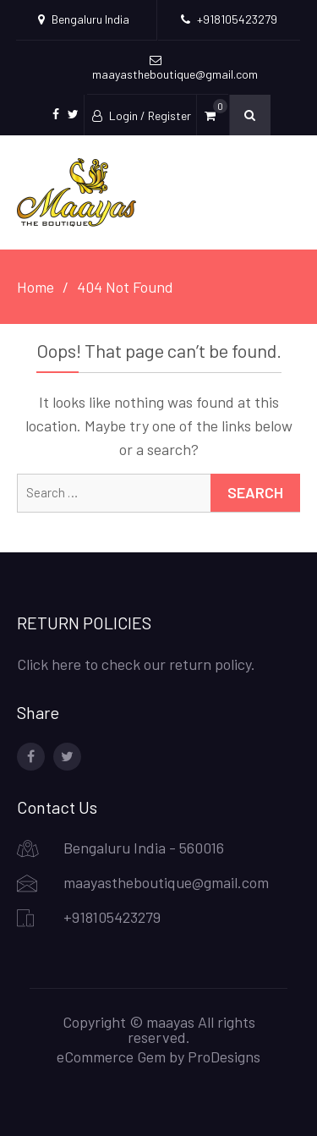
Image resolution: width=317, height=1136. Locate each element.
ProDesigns (224, 1056)
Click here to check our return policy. (136, 664)
